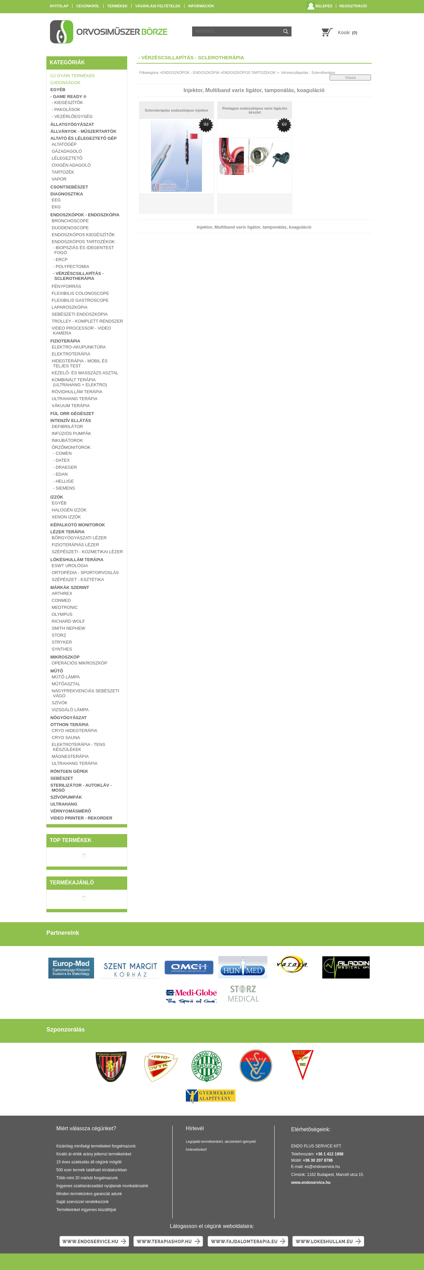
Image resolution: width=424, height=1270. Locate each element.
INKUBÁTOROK (67, 440)
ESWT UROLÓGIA (70, 565)
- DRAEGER (65, 467)
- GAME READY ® (68, 96)
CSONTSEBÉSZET (69, 187)
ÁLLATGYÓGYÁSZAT (72, 124)
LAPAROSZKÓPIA (69, 307)
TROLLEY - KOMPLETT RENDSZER (87, 321)
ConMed (61, 600)
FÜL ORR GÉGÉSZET (72, 413)
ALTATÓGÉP (64, 144)
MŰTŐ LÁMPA (66, 676)
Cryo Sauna (66, 737)
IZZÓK (56, 497)
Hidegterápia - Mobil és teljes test (80, 363)
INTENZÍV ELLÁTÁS (70, 420)
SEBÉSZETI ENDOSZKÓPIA (80, 314)
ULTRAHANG (63, 804)
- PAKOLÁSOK (66, 109)
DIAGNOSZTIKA (66, 193)
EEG (56, 199)
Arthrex (62, 593)
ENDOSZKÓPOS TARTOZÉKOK (83, 241)
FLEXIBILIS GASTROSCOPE (80, 300)
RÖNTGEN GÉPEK (69, 771)
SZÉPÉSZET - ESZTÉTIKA (78, 579)
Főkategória (148, 73)
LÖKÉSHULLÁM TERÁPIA (76, 559)
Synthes (62, 649)
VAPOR (59, 179)
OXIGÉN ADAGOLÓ (71, 165)
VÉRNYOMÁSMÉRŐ (70, 811)
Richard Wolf (68, 621)
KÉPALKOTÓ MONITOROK (77, 524)
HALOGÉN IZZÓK (69, 509)
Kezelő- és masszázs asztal (85, 372)
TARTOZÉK (63, 172)
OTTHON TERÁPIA (69, 724)
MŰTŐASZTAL (66, 683)
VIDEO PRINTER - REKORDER (81, 818)
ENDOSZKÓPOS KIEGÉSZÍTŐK (83, 234)
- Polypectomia (71, 266)
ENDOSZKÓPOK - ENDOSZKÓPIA (85, 214)
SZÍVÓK (60, 702)
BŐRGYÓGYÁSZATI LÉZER (79, 537)
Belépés (323, 6)
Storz (59, 635)
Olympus (62, 614)
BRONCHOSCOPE (70, 220)
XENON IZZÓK (66, 516)
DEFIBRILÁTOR (67, 426)
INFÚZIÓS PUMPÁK (71, 433)
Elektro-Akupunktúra (79, 346)
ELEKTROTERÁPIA (71, 353)
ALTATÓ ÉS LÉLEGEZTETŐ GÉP (83, 138)
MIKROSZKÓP (65, 657)
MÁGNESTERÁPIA (70, 756)
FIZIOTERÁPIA (65, 341)
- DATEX (61, 460)
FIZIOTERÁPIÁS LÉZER (75, 544)
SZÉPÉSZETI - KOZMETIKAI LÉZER (87, 551)
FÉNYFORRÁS (66, 286)
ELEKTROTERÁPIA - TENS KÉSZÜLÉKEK (78, 747)
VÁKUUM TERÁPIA (71, 405)
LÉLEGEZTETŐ (67, 158)
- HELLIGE (63, 481)
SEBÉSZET (61, 778)
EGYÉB (58, 89)
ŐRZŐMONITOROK (71, 447)
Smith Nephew (68, 628)
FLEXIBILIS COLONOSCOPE (80, 293)
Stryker (62, 642)
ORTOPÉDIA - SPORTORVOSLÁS (85, 572)
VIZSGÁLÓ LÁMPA (70, 709)
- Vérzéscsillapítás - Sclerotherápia (78, 276)
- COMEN (62, 453)
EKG (56, 206)
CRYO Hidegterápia (74, 730)
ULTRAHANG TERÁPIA (74, 398)
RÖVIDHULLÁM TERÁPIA (77, 391)
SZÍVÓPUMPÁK (66, 797)
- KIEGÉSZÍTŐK (67, 102)
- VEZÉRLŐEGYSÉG (72, 116)
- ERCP (60, 259)
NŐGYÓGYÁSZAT (68, 717)
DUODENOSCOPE (70, 227)
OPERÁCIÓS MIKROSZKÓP (79, 663)
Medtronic (65, 607)
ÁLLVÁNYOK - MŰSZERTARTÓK (83, 131)
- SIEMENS (64, 488)
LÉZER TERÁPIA (67, 531)
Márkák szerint (69, 587)
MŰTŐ (56, 670)
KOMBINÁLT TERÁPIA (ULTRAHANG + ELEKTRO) (79, 382)
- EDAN (60, 474)
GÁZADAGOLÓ (67, 151)
